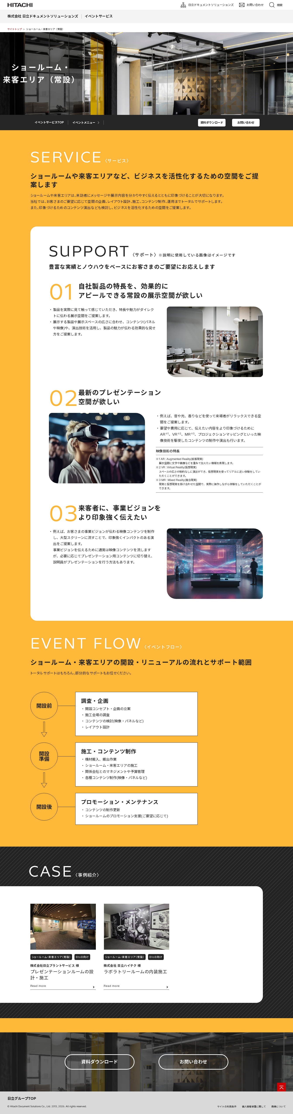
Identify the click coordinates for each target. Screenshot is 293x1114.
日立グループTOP (21, 1098)
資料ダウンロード (211, 122)
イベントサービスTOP (49, 122)
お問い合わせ (245, 122)
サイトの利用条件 (226, 1106)
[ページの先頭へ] (281, 1087)
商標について (278, 1106)
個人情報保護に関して (254, 1106)
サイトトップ (14, 29)
